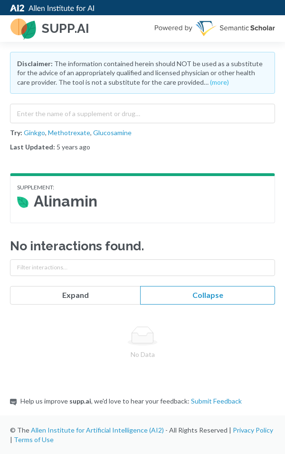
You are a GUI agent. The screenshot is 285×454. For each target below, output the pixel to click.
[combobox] (142, 111)
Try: (16, 132)
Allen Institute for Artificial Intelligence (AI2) (97, 430)
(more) (219, 82)
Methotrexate (69, 132)
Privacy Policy (253, 430)
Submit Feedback (216, 401)
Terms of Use (34, 439)
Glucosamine (112, 132)
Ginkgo (34, 132)
